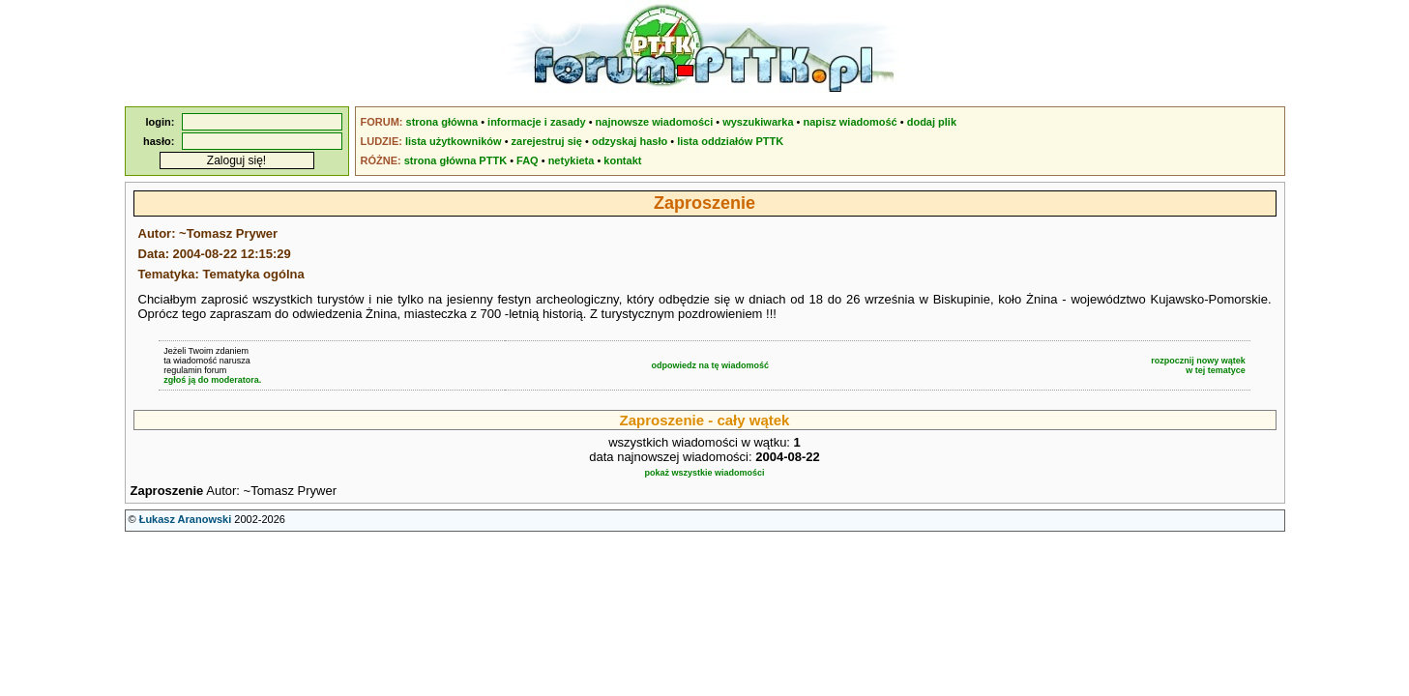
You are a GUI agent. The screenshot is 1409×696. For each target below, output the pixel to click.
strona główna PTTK (455, 160)
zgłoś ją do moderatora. (212, 380)
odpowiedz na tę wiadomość (710, 365)
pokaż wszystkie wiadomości (704, 473)
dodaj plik (931, 122)
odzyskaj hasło (629, 141)
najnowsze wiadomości (655, 122)
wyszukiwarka (757, 122)
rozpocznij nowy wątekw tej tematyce (1198, 365)
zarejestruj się (547, 141)
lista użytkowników (453, 141)
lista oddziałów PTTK (730, 141)
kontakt (622, 160)
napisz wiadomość (850, 122)
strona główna (442, 122)
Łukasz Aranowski (185, 519)
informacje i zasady (536, 122)
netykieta (571, 160)
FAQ (527, 160)
